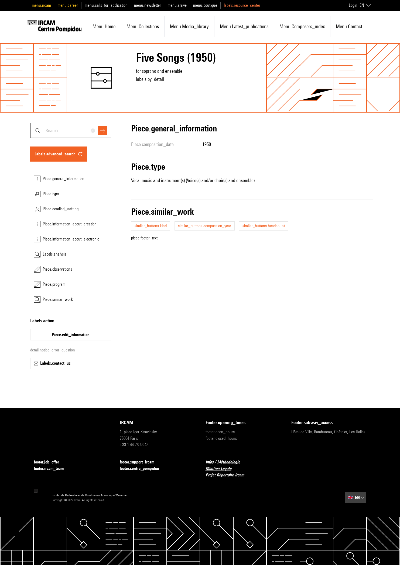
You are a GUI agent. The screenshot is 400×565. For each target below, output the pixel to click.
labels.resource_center (242, 5)
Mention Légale (222, 469)
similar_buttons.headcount (263, 225)
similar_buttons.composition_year (204, 225)
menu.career (67, 5)
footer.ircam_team (52, 469)
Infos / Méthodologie (226, 462)
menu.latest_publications (244, 26)
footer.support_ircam (140, 462)
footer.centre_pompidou (143, 469)
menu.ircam (41, 5)
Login (353, 5)
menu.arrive (177, 5)
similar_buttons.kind (151, 225)
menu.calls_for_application (106, 5)
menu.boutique (205, 5)
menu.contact (349, 26)
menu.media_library (189, 26)
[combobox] (70, 130)
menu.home (104, 26)
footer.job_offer (50, 462)
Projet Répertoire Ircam (228, 475)
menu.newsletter (147, 5)
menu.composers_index (302, 26)
